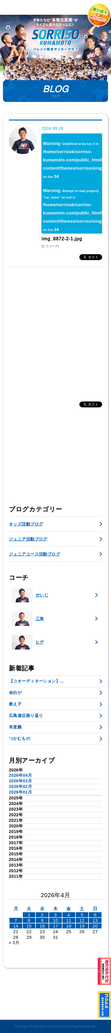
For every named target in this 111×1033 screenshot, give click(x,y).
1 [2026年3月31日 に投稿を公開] (29, 914)
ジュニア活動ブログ (28, 539)
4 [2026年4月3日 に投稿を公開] (68, 914)
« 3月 (14, 942)
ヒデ (28, 642)
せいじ (30, 595)
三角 (28, 618)
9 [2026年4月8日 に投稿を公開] (42, 920)
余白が (15, 692)
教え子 (15, 704)
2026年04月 (20, 775)
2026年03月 (20, 781)
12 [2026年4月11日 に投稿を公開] (82, 920)
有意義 (15, 727)
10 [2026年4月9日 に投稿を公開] (55, 920)
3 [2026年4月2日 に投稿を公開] (55, 914)
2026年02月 (20, 786)
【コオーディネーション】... (36, 681)
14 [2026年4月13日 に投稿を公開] (16, 925)
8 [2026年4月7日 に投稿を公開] (29, 920)
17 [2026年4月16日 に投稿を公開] (55, 925)
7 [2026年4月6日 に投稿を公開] (16, 920)
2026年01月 (20, 792)
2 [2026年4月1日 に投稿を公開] (42, 914)
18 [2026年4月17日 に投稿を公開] (68, 925)
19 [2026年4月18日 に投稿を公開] (82, 925)
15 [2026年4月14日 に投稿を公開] (29, 925)
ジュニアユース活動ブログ (34, 554)
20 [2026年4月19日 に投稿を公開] (95, 925)
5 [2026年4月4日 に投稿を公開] (82, 914)
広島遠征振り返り (26, 715)
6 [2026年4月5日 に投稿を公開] (95, 914)
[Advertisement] (55, 331)
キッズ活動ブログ (26, 524)
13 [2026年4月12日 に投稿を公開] (95, 920)
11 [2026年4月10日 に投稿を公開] (68, 920)
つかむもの (19, 738)
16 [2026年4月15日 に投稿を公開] (42, 925)
